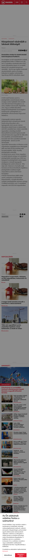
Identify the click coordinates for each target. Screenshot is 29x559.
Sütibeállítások (8, 555)
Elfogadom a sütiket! (20, 555)
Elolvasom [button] (5, 551)
